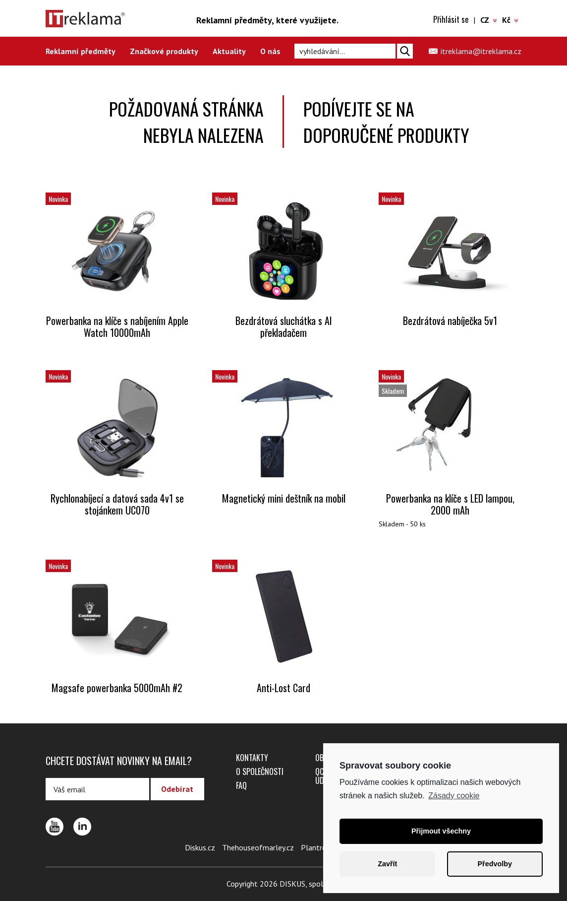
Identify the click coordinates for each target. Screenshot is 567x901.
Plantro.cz (318, 847)
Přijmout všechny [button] (441, 831)
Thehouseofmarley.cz (258, 847)
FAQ (241, 785)
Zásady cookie (453, 795)
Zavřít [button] (387, 864)
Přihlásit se (450, 19)
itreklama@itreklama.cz (481, 51)
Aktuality (229, 51)
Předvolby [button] (494, 864)
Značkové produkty (164, 51)
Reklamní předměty (80, 51)
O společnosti (260, 771)
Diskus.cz (200, 847)
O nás (270, 51)
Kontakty (252, 758)
